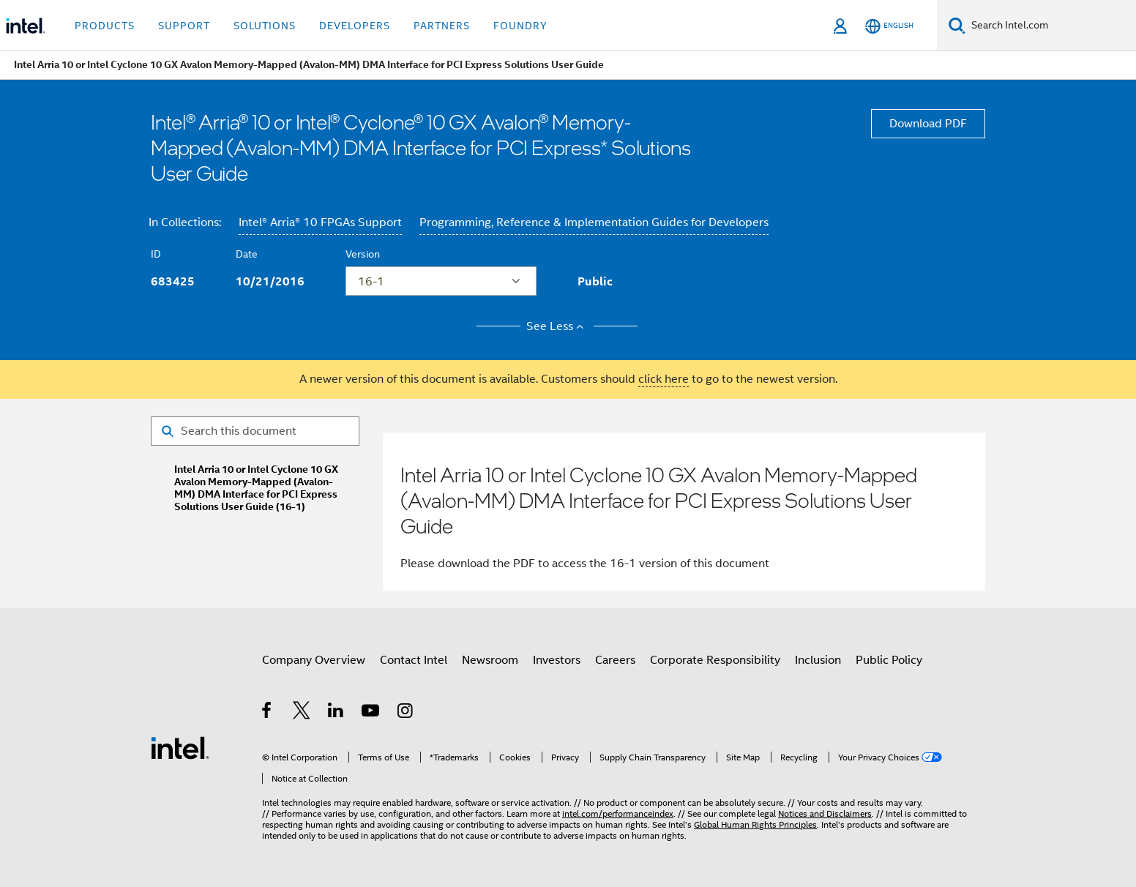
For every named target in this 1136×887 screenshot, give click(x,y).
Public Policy (889, 660)
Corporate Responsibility (715, 660)
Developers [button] (354, 25)
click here (663, 379)
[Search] (957, 25)
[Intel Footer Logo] (180, 747)
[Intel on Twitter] (302, 713)
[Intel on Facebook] (267, 713)
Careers (615, 660)
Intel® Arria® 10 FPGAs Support (320, 222)
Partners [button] (442, 25)
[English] (889, 26)
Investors (556, 660)
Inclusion (818, 660)
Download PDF (928, 123)
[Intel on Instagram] (406, 713)
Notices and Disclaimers (825, 813)
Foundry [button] (520, 25)
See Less (557, 326)
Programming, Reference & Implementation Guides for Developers (594, 222)
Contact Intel (413, 660)
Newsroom (490, 660)
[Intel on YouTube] (371, 713)
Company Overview (313, 660)
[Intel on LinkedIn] (336, 713)
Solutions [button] (264, 25)
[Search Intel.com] (1050, 25)
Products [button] (105, 25)
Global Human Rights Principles (755, 824)
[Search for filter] (255, 431)
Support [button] (184, 25)
